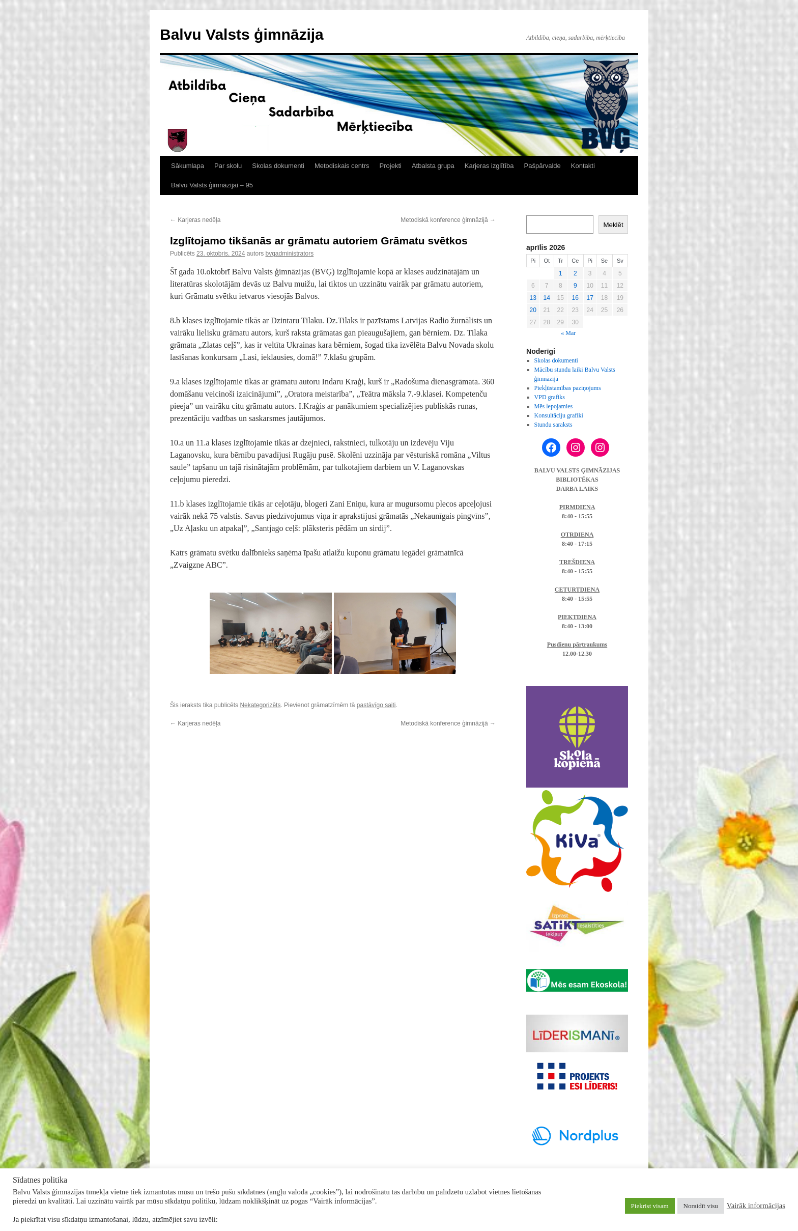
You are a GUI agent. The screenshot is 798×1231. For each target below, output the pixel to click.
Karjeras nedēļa (195, 219)
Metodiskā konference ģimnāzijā (448, 219)
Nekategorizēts (260, 705)
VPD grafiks (549, 397)
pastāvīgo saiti (376, 705)
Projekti (391, 166)
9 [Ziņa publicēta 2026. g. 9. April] (575, 285)
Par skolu (228, 166)
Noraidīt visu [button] (700, 1206)
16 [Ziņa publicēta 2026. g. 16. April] (575, 297)
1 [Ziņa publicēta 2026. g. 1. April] (560, 273)
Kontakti (583, 166)
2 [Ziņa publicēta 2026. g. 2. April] (575, 273)
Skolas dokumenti (278, 166)
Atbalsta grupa (433, 166)
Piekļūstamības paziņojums (567, 387)
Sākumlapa (187, 166)
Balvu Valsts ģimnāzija (242, 34)
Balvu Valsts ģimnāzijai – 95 (212, 185)
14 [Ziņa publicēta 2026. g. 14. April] (547, 297)
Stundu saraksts (553, 424)
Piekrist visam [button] (650, 1206)
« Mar (568, 333)
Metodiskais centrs (342, 166)
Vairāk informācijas (756, 1205)
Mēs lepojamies (553, 406)
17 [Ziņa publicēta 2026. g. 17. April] (589, 297)
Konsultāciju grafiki (558, 415)
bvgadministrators (289, 253)
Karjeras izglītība (489, 166)
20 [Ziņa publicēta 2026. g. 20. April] (533, 310)
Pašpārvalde (542, 166)
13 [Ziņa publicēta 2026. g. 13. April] (533, 297)
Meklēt (613, 225)
